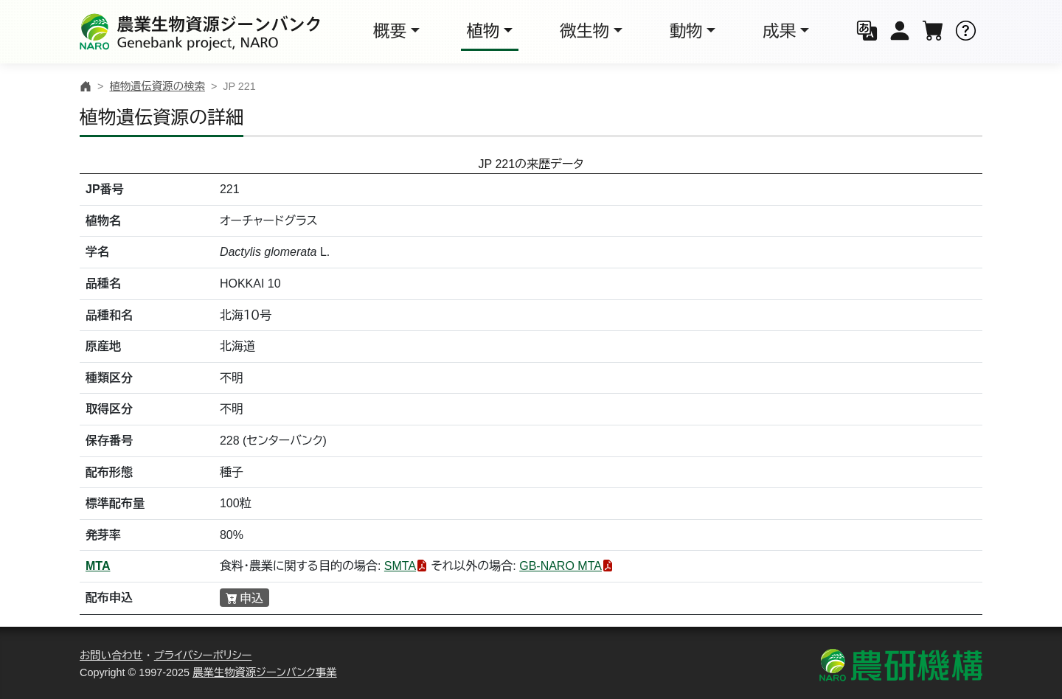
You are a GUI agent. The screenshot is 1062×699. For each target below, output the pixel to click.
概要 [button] (389, 31)
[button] (867, 32)
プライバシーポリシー (203, 655)
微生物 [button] (584, 31)
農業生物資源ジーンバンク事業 (264, 672)
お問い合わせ (111, 655)
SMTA (400, 566)
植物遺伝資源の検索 (157, 86)
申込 (251, 598)
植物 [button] (483, 31)
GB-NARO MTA (560, 566)
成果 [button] (779, 31)
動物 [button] (686, 31)
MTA (98, 566)
